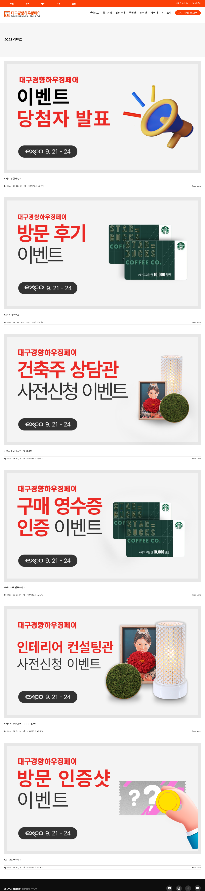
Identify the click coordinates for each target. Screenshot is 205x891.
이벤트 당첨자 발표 (12, 178)
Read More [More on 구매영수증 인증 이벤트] (196, 595)
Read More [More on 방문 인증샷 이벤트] (196, 868)
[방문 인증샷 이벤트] (102, 798)
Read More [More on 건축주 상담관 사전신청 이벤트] (196, 459)
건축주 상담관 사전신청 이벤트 (18, 451)
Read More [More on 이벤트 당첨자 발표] (196, 186)
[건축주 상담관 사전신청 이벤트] (102, 389)
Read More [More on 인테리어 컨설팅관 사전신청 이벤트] (196, 731)
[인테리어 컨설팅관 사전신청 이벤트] (102, 662)
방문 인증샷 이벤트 (12, 860)
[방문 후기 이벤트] (102, 253)
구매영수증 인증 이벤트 (14, 587)
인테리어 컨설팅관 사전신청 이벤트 (20, 723)
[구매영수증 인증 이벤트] (102, 526)
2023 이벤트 (30, 186)
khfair (9, 186)
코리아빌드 (196, 3)
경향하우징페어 (182, 3)
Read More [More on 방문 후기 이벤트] (196, 322)
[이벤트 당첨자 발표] (102, 117)
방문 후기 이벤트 (11, 315)
